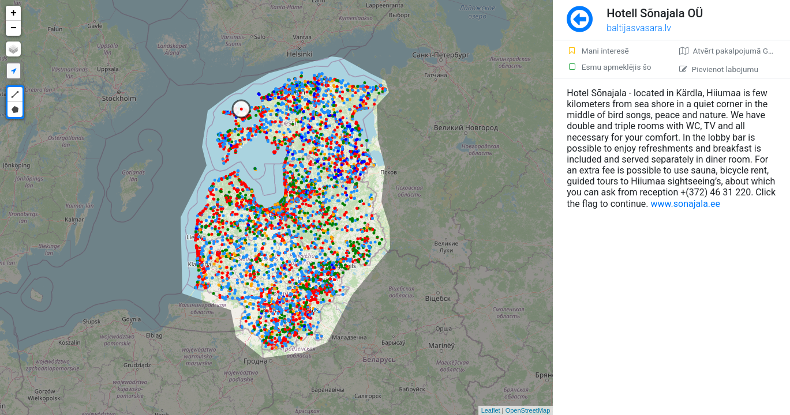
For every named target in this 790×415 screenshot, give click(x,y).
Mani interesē (597, 50)
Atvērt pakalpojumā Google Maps (734, 50)
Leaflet (490, 410)
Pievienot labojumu (718, 69)
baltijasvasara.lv (638, 27)
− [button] (13, 28)
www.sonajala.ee (686, 203)
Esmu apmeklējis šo (609, 66)
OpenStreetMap (528, 410)
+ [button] (13, 13)
